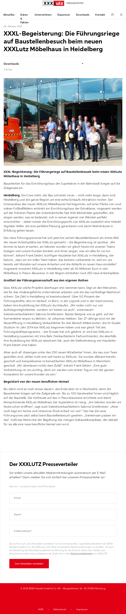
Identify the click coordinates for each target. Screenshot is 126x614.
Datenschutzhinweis (81, 553)
